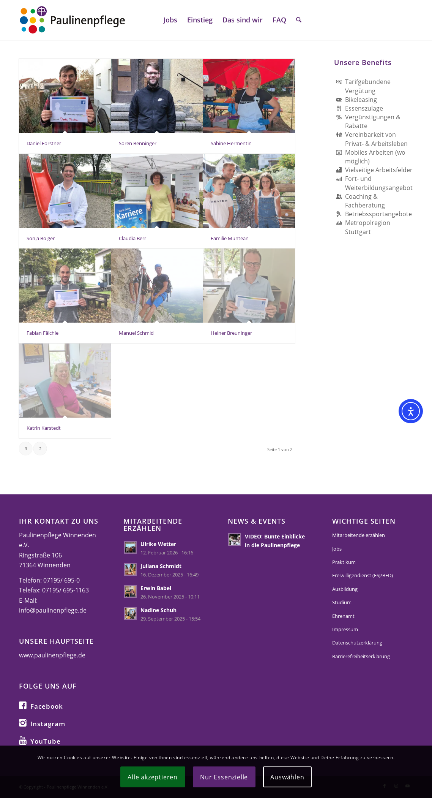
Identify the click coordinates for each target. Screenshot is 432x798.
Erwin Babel (155, 588)
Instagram (47, 723)
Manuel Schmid (136, 332)
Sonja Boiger (41, 238)
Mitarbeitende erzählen (358, 535)
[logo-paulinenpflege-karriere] (72, 20)
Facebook (46, 706)
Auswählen (287, 777)
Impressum (345, 629)
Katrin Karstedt (44, 427)
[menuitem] (170, 20)
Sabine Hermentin (231, 143)
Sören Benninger (137, 143)
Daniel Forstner (44, 143)
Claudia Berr (132, 238)
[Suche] (298, 20)
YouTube (45, 741)
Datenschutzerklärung (357, 642)
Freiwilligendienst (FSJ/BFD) (362, 575)
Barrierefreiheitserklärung (361, 656)
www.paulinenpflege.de (52, 655)
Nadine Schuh (158, 610)
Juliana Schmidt (160, 566)
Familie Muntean (230, 238)
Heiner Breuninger (231, 332)
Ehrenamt (343, 616)
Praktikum (344, 562)
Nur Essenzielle (224, 777)
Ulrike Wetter (158, 544)
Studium (342, 602)
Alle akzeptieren (153, 777)
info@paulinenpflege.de (53, 610)
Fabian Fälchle (42, 332)
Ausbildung (345, 589)
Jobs (337, 548)
